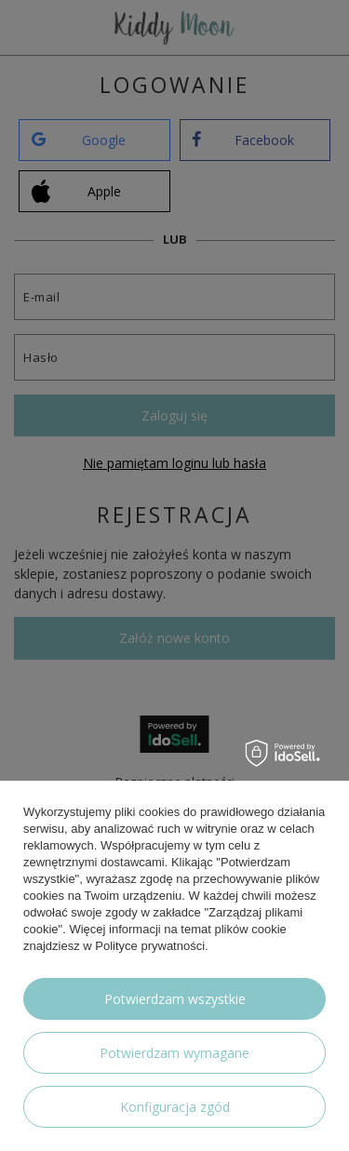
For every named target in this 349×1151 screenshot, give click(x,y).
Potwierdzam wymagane (174, 1053)
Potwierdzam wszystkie (175, 999)
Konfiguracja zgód (175, 1107)
